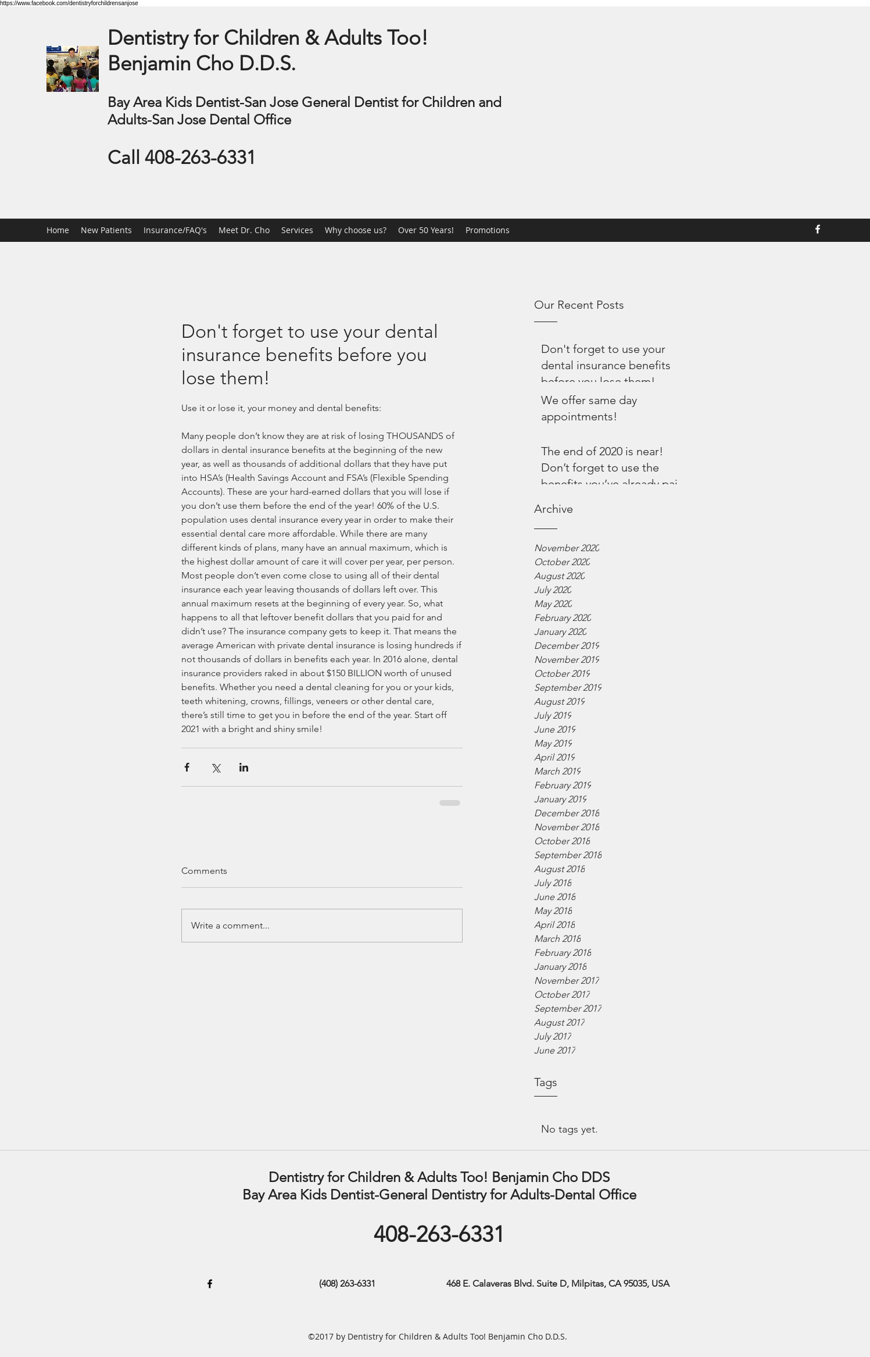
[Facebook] (818, 229)
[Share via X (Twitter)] (215, 767)
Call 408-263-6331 (182, 158)
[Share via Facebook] (186, 767)
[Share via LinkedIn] (243, 767)
